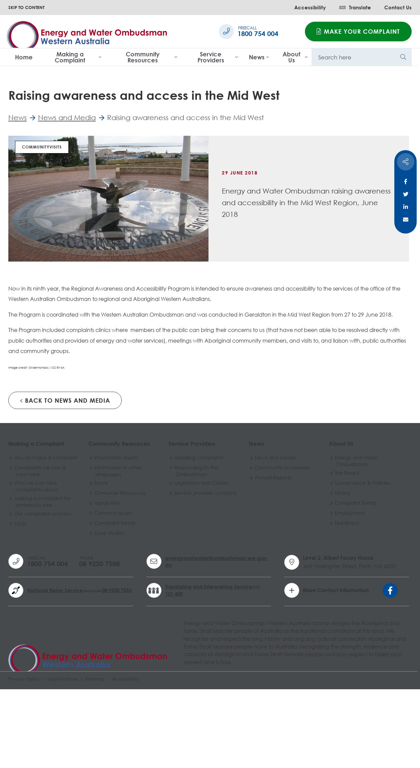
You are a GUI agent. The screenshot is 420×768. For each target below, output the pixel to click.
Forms (97, 559)
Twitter (405, 194)
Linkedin (405, 207)
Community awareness (268, 543)
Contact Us (398, 7)
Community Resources (142, 57)
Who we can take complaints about (36, 567)
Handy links (103, 579)
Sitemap (94, 757)
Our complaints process (43, 595)
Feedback (328, 599)
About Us (291, 57)
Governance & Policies (344, 559)
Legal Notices (62, 757)
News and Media (261, 533)
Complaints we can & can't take (40, 552)
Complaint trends (111, 599)
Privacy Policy (24, 757)
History (324, 569)
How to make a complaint (33, 536)
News (257, 57)
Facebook (405, 181)
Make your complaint (358, 31)
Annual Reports (259, 553)
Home (24, 57)
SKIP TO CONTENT (26, 7)
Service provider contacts (185, 572)
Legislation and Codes (192, 559)
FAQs (20, 605)
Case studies (105, 609)
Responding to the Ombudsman (187, 546)
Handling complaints (190, 533)
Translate (355, 7)
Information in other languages (114, 546)
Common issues (109, 589)
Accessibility (310, 7)
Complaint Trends (337, 579)
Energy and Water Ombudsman (338, 536)
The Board (328, 549)
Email (405, 219)
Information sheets (112, 533)
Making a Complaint (70, 57)
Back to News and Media (65, 470)
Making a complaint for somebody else (43, 583)
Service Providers (210, 57)
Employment (331, 589)
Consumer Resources (116, 569)
